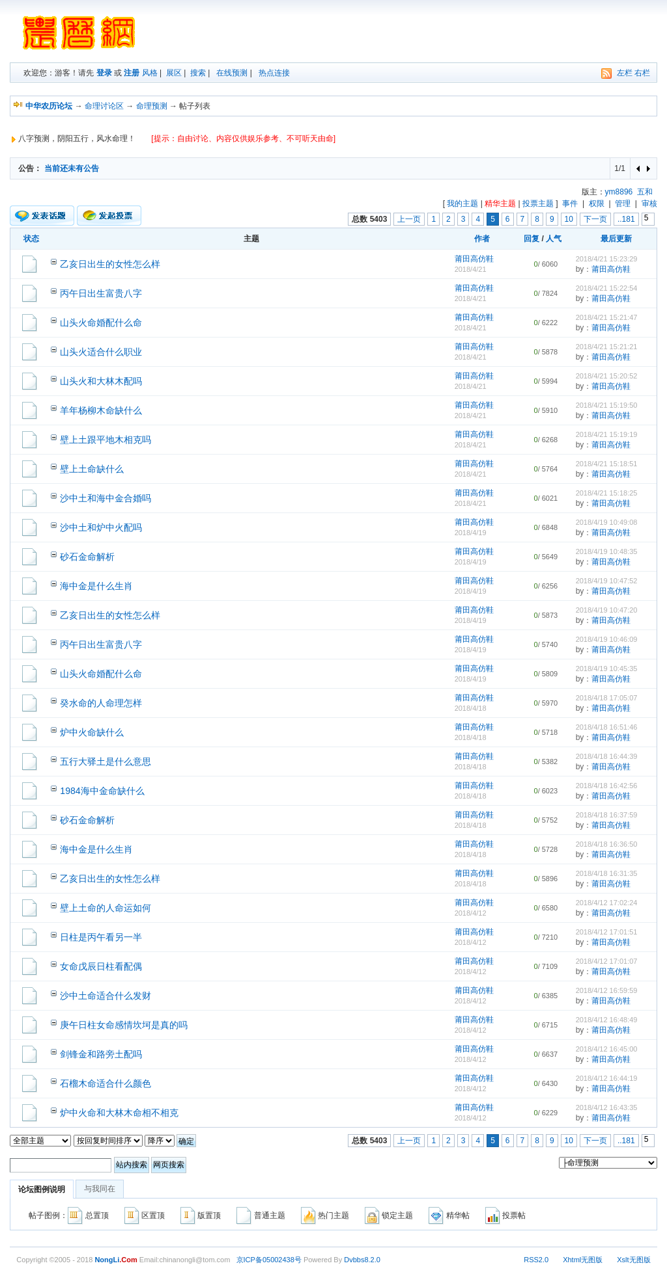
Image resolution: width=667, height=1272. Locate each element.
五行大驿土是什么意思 (105, 761)
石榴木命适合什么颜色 (105, 1083)
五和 (645, 191)
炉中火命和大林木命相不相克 (119, 1112)
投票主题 (538, 203)
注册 (131, 72)
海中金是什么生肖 (96, 586)
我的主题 (462, 203)
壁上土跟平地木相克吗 (105, 439)
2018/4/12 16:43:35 (607, 1107)
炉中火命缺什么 (92, 732)
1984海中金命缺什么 (102, 791)
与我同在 (99, 1188)
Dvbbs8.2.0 (362, 1260)
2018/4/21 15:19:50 (607, 405)
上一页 (409, 219)
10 (569, 219)
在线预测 (232, 72)
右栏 (642, 72)
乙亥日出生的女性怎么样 (110, 264)
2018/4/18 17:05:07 (607, 698)
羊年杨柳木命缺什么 (101, 410)
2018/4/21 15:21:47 (607, 317)
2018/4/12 (471, 913)
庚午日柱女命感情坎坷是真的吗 (124, 1025)
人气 (553, 238)
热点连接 (274, 72)
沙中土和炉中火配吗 (101, 527)
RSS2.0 (536, 1260)
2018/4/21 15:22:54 (607, 288)
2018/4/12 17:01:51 (607, 932)
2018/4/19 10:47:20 (607, 610)
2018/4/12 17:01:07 (607, 961)
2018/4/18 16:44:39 (607, 756)
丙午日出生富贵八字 (101, 293)
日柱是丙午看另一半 (101, 937)
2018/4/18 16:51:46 (607, 727)
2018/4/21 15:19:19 (607, 434)
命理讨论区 (104, 106)
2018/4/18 (471, 708)
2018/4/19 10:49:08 (607, 522)
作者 (482, 238)
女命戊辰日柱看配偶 (101, 966)
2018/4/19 (471, 533)
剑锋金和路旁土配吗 (101, 1054)
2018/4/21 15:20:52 (607, 376)
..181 (626, 219)
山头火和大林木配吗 (101, 381)
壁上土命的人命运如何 (105, 908)
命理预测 (151, 106)
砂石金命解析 (87, 556)
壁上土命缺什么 (92, 469)
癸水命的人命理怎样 (101, 703)
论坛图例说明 (41, 1189)
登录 (104, 72)
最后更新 (616, 238)
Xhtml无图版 (583, 1260)
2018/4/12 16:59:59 (607, 990)
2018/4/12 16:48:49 (607, 1020)
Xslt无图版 (633, 1260)
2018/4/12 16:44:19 (607, 1078)
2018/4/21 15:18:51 (607, 464)
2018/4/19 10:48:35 (607, 551)
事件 (570, 203)
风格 (150, 72)
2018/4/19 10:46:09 (607, 639)
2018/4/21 (471, 269)
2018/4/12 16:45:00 (607, 1049)
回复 (531, 238)
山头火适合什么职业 (101, 352)
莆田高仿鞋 (474, 258)
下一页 (595, 219)
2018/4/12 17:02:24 (607, 903)
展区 (174, 72)
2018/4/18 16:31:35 (607, 873)
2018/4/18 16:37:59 (607, 815)
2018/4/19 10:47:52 (607, 581)
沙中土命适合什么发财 (105, 995)
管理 (623, 203)
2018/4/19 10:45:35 (607, 668)
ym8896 (619, 191)
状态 (31, 238)
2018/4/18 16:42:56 (607, 785)
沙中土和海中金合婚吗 (105, 498)
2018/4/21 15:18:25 (607, 493)
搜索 (198, 72)
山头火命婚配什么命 (101, 322)
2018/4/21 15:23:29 (607, 259)
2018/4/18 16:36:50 (607, 844)
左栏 (624, 72)
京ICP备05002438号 (269, 1260)
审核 (649, 203)
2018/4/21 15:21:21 (607, 347)
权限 (596, 203)
